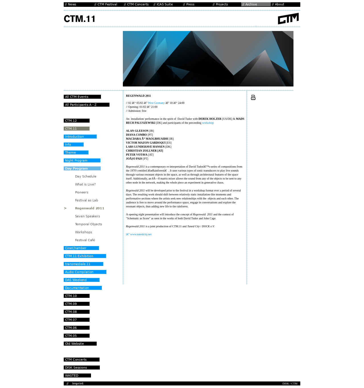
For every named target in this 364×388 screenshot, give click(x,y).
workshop (207, 122)
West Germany (156, 102)
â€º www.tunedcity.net (139, 234)
